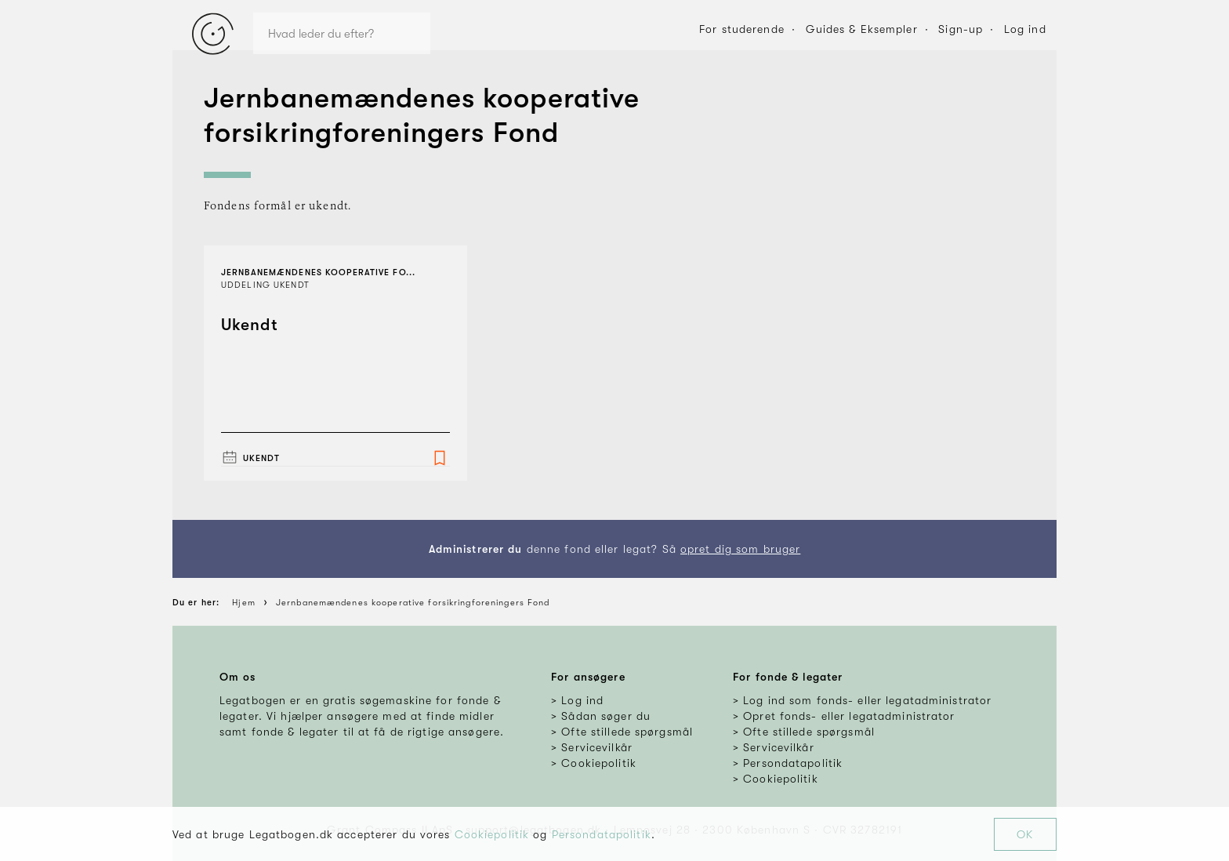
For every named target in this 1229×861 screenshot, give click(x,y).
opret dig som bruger (740, 549)
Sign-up (960, 29)
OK (1025, 834)
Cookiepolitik (492, 834)
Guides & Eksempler (862, 29)
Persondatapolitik (601, 834)
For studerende (742, 29)
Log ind (1025, 29)
